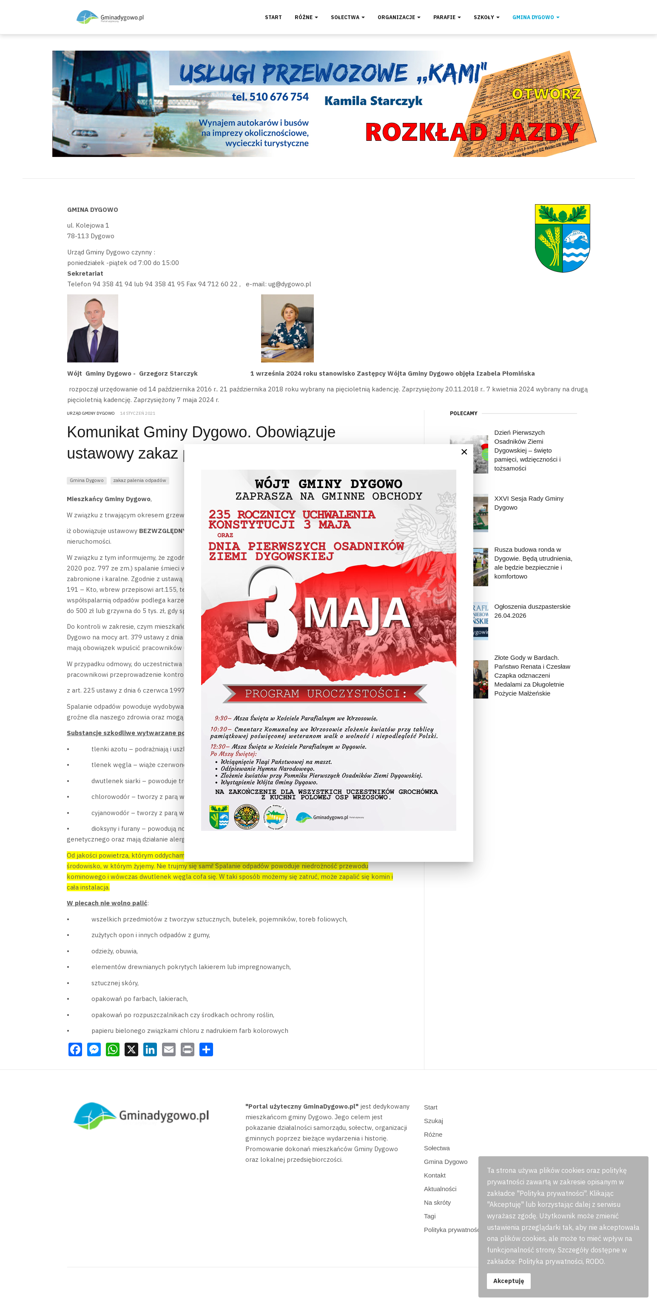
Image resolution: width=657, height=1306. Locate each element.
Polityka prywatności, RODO (464, 1229)
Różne (306, 17)
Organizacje (399, 17)
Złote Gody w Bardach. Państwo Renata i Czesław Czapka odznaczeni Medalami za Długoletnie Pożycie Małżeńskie (532, 675)
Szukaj (433, 1120)
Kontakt (435, 1175)
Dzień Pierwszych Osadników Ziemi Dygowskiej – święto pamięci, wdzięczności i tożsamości (528, 450)
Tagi (430, 1216)
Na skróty (437, 1202)
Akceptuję (508, 1281)
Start (273, 17)
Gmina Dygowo (536, 17)
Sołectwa (348, 17)
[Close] (464, 451)
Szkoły (487, 17)
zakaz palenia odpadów (139, 480)
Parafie (447, 17)
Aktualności (440, 1188)
